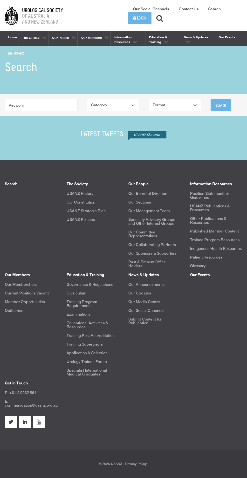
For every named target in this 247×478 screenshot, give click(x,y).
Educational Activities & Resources (87, 325)
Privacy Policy (136, 464)
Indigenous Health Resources (216, 248)
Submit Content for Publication (145, 321)
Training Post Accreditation (91, 335)
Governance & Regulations (90, 284)
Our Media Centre (144, 302)
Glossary (198, 266)
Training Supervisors (85, 344)
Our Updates (139, 293)
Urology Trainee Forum (87, 361)
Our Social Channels (151, 9)
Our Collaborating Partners (152, 244)
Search (214, 9)
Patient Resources (206, 257)
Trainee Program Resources (215, 240)
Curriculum (76, 293)
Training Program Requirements (82, 304)
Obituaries (14, 310)
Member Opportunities (25, 302)
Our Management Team (149, 211)
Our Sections (139, 202)
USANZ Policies (81, 219)
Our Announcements (146, 284)
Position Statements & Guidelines (209, 195)
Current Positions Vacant (27, 293)
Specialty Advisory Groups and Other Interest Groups (151, 221)
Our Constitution (81, 202)
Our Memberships (21, 284)
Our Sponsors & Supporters (152, 253)
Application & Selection (87, 353)
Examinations (78, 314)
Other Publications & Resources (208, 220)
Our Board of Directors (148, 193)
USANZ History (80, 193)
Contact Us (189, 9)
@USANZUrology (147, 134)
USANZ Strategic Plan (86, 211)
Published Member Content (214, 231)
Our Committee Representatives (142, 234)
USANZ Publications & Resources (210, 208)
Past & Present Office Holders (147, 264)
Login (140, 18)
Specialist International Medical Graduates (87, 372)
